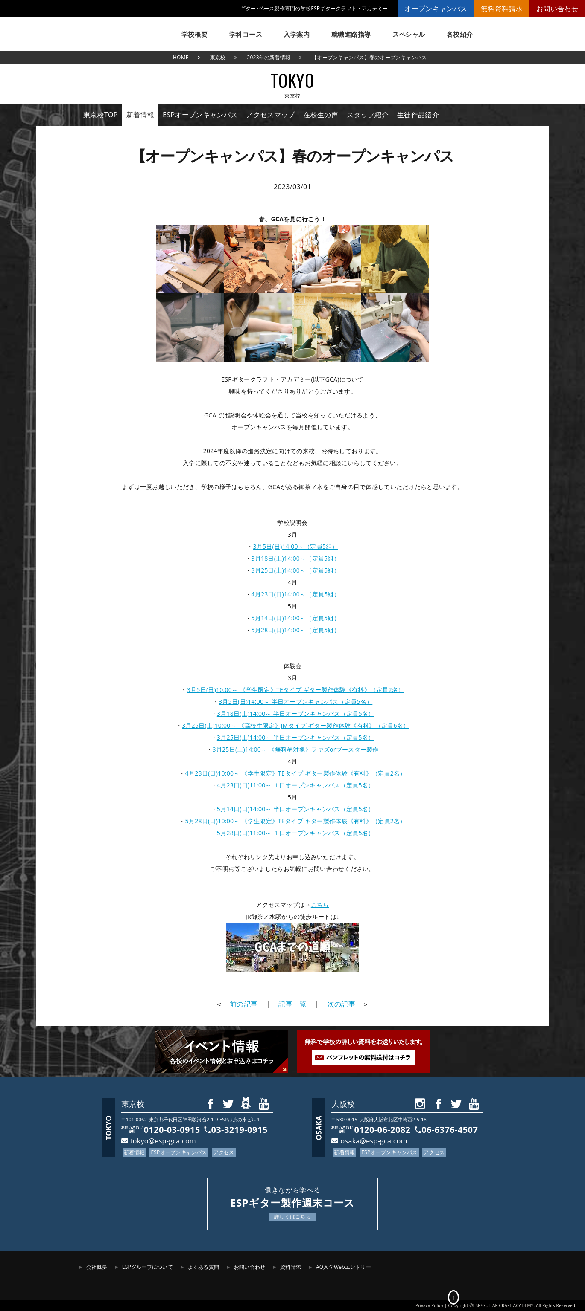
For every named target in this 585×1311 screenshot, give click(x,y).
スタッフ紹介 (368, 114)
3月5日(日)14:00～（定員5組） (295, 546)
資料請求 (290, 1266)
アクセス (224, 1152)
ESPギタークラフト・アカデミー (121, 30)
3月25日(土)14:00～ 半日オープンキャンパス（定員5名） (295, 737)
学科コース (245, 34)
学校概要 (194, 34)
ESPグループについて (147, 1266)
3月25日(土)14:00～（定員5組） (295, 570)
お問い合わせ (557, 8)
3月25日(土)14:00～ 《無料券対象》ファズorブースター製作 (296, 749)
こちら (320, 904)
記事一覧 (292, 1004)
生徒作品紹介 (418, 114)
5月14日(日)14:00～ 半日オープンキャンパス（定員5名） (295, 809)
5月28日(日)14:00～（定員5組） (295, 630)
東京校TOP (100, 114)
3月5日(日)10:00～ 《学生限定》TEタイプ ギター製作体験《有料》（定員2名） (295, 690)
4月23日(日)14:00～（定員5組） (295, 594)
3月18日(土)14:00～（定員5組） (295, 558)
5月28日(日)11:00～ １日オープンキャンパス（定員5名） (295, 833)
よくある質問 (203, 1266)
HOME (181, 57)
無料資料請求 (502, 8)
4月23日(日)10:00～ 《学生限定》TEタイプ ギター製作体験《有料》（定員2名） (295, 773)
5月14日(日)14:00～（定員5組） (295, 618)
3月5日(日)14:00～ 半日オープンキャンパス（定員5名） (295, 701)
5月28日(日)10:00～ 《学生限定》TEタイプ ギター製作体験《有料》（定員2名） (295, 821)
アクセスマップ (270, 114)
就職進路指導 (351, 34)
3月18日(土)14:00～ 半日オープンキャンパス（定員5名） (295, 713)
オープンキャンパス (435, 8)
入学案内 (297, 34)
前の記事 (243, 1004)
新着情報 (140, 114)
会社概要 (96, 1266)
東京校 (218, 57)
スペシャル (408, 34)
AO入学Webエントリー (343, 1266)
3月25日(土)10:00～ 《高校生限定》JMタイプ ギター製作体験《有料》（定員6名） (295, 725)
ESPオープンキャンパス (200, 114)
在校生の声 (320, 114)
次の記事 (341, 1004)
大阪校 (343, 1104)
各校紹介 (460, 34)
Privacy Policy (429, 1305)
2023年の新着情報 (268, 57)
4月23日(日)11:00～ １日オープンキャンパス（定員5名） (295, 785)
